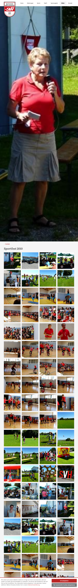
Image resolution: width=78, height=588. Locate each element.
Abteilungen (30, 3)
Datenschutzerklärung (34, 585)
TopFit (45, 3)
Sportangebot (54, 3)
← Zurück (7, 244)
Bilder (63, 3)
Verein (38, 3)
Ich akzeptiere (64, 581)
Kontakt (70, 3)
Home (21, 3)
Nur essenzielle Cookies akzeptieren (64, 585)
